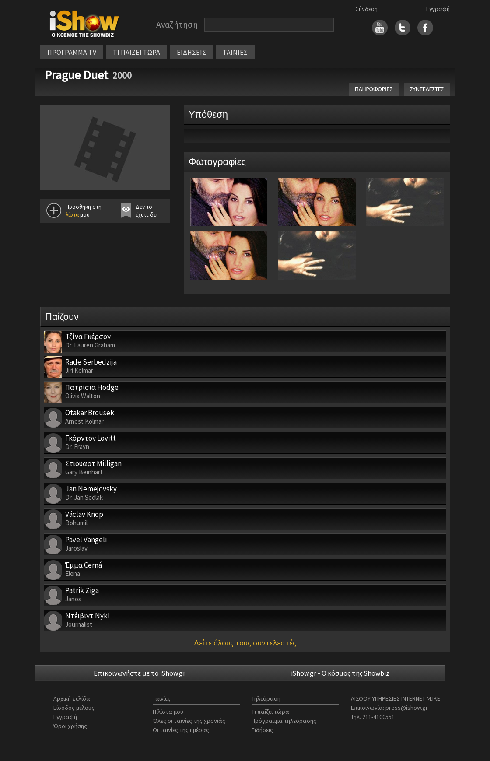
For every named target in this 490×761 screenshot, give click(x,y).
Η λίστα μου (168, 711)
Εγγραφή (438, 9)
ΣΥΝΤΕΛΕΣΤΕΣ (427, 89)
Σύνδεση (366, 9)
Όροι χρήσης (70, 726)
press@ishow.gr (406, 708)
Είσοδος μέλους (73, 708)
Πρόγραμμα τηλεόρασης (284, 721)
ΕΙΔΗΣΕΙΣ (191, 52)
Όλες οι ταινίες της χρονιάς (189, 721)
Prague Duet (76, 75)
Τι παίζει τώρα (270, 711)
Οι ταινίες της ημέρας (181, 730)
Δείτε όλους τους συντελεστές (245, 643)
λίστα (72, 214)
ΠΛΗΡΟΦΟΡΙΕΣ (373, 89)
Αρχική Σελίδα (71, 698)
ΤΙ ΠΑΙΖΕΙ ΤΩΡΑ (136, 52)
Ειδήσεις (262, 730)
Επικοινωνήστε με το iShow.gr (140, 673)
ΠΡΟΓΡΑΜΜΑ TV (71, 52)
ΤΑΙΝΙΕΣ (235, 52)
